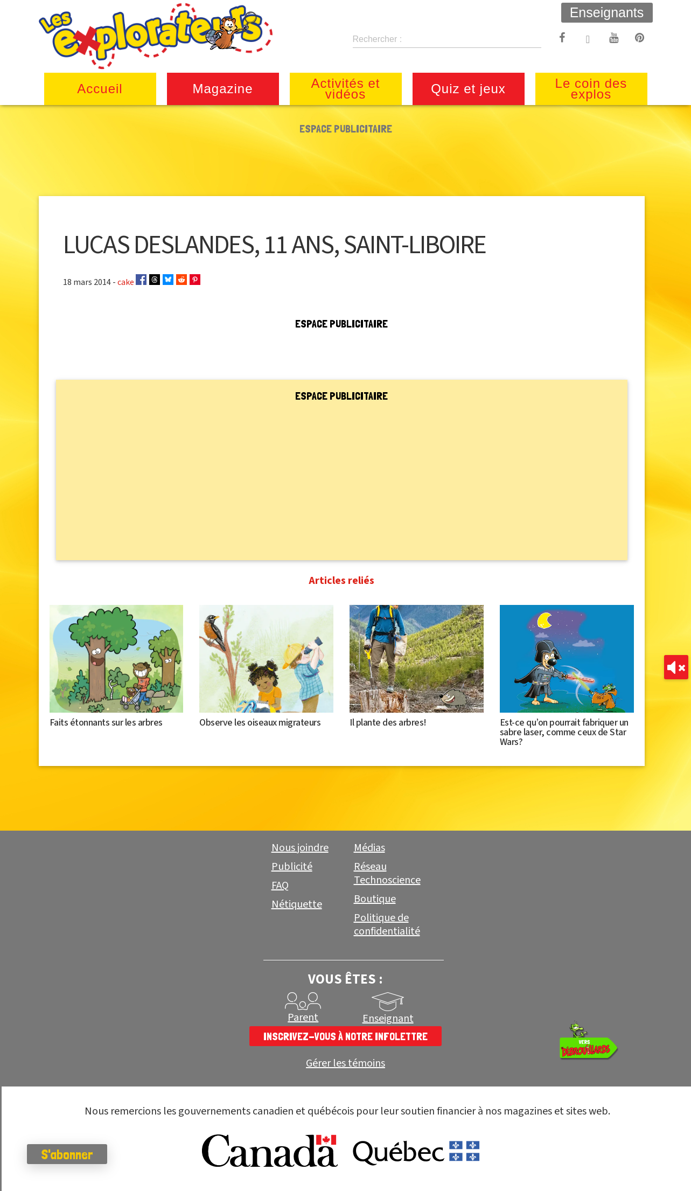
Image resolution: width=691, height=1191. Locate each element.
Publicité (291, 866)
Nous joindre (300, 847)
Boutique (375, 899)
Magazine (222, 88)
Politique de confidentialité (387, 924)
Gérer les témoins (345, 1063)
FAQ (280, 885)
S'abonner (67, 1154)
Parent (303, 1017)
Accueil (99, 88)
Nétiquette (296, 904)
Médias (369, 847)
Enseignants (607, 12)
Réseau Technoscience (387, 873)
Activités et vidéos (345, 88)
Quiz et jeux (468, 88)
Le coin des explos (591, 88)
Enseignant (388, 1018)
